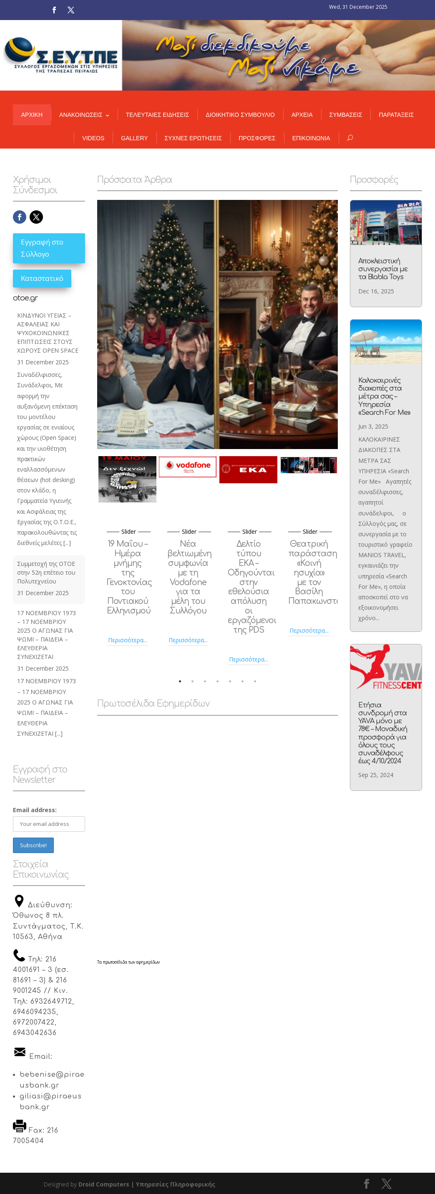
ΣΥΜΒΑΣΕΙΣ (345, 115)
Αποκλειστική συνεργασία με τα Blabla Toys (382, 271)
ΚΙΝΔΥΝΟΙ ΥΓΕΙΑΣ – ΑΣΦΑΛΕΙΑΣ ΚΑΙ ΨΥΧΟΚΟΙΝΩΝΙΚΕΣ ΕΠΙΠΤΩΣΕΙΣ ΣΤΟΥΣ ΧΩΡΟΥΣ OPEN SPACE (47, 332)
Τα (100, 962)
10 (210, 431)
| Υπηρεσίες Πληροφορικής (173, 1184)
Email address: (35, 810)
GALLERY (134, 138)
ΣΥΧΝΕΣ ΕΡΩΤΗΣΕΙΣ (193, 138)
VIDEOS (93, 138)
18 (267, 431)
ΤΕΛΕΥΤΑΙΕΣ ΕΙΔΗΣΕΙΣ (157, 115)
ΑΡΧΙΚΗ (32, 115)
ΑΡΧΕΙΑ (302, 115)
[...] (67, 543)
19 (274, 431)
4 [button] (217, 681)
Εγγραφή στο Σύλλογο (42, 248)
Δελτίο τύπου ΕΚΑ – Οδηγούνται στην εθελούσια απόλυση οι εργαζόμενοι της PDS (252, 587)
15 (245, 431)
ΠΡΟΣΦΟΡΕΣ (257, 138)
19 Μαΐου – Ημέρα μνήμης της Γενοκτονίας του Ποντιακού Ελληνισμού (129, 577)
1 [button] (180, 681)
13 (231, 431)
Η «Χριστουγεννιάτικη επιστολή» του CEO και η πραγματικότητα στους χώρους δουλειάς (217, 295)
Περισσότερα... (127, 640)
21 (288, 431)
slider (128, 531)
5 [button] (230, 681)
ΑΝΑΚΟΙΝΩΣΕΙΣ (81, 115)
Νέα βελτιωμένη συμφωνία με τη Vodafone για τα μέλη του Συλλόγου (189, 577)
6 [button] (242, 681)
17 (260, 431)
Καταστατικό (42, 278)
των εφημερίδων (143, 962)
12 (224, 431)
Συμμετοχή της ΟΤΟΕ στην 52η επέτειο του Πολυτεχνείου (46, 573)
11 (217, 431)
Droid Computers (103, 1184)
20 (281, 431)
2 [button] (192, 681)
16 (252, 431)
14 (238, 431)
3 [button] (205, 681)
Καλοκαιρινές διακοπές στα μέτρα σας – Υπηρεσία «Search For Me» (384, 397)
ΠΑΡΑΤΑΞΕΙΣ (396, 115)
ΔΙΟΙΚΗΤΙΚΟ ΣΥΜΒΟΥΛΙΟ (240, 115)
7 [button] (255, 681)
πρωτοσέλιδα (115, 962)
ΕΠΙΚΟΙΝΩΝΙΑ (311, 138)
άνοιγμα (217, 397)
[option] (127, 551)
